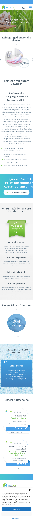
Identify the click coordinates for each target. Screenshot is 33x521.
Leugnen (16, 514)
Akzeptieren (16, 509)
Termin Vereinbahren (16, 192)
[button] (30, 490)
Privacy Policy (15, 518)
